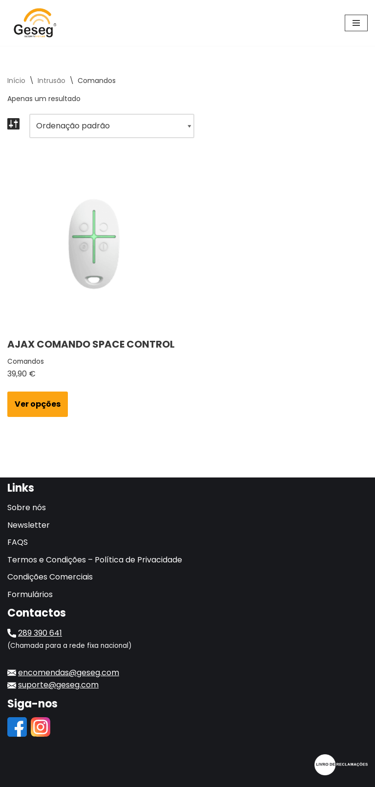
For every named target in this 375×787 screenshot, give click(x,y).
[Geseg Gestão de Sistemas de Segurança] (36, 23)
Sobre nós (26, 507)
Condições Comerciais (50, 576)
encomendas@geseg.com (68, 672)
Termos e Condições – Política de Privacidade (94, 559)
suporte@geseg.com (58, 684)
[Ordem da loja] (111, 126)
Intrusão (51, 80)
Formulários (30, 594)
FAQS (17, 542)
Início (16, 80)
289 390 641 (40, 633)
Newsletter (28, 525)
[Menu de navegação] (356, 23)
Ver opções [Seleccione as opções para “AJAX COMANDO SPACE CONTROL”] (38, 404)
